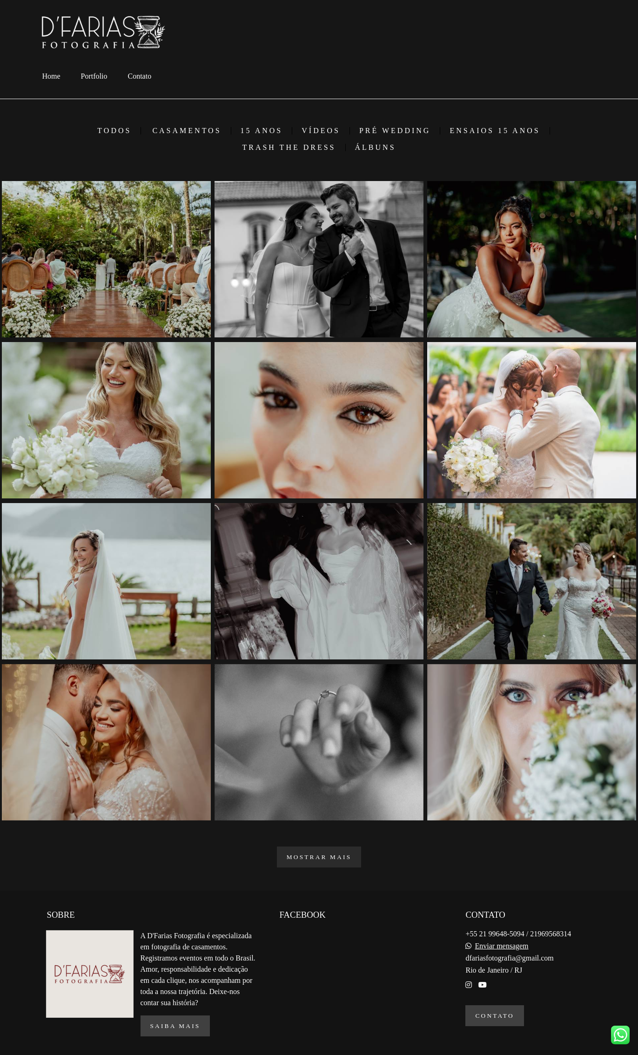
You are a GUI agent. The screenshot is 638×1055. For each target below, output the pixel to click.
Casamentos (186, 130)
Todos (114, 130)
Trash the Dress (289, 147)
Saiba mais (175, 1025)
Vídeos (321, 130)
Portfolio (94, 76)
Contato (140, 76)
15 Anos (262, 130)
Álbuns (375, 147)
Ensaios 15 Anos (495, 130)
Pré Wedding (394, 130)
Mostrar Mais (319, 856)
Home (51, 76)
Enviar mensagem (501, 946)
